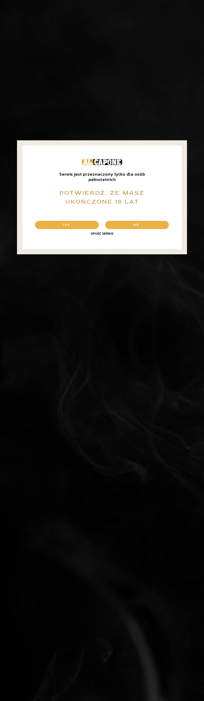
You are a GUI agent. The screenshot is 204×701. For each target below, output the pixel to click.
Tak (66, 224)
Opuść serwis (102, 233)
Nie (136, 224)
